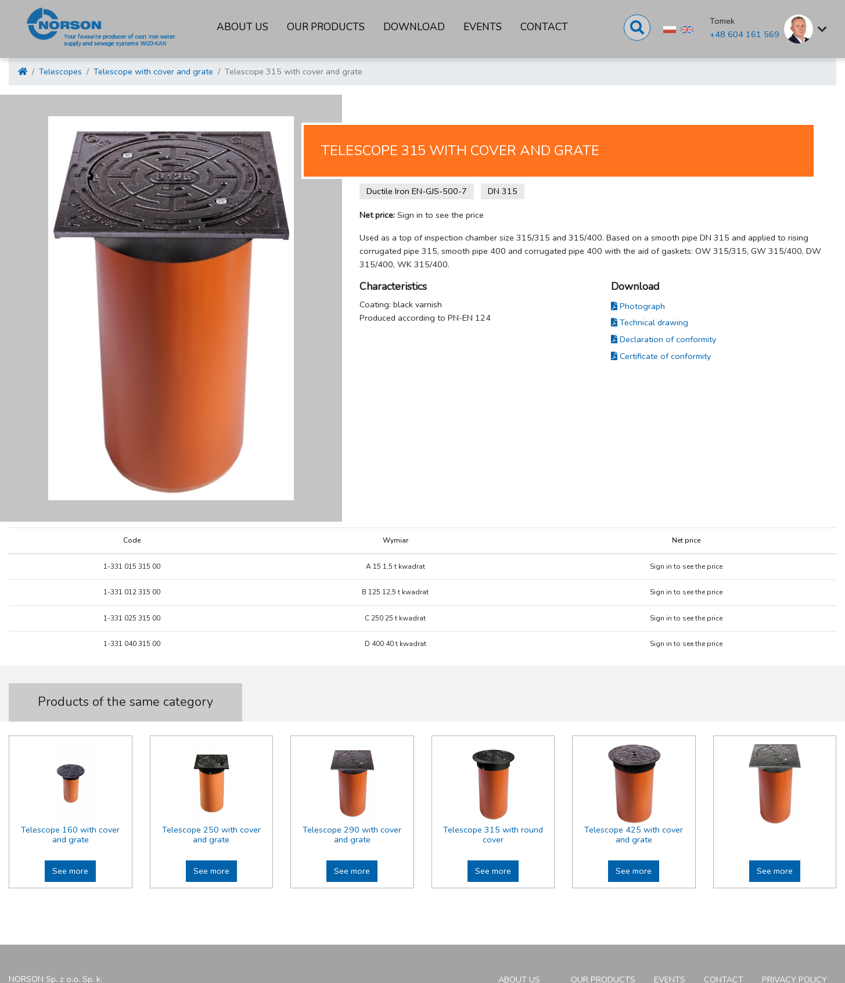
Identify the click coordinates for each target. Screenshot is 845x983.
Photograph (638, 306)
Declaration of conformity (663, 339)
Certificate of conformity (661, 356)
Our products (326, 27)
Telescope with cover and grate (153, 71)
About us (242, 27)
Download (414, 27)
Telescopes (60, 71)
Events (482, 27)
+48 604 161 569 (744, 34)
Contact (544, 27)
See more (70, 871)
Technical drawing (649, 322)
